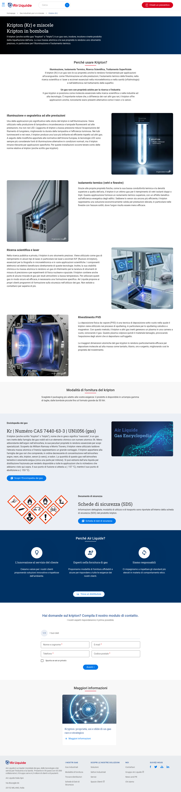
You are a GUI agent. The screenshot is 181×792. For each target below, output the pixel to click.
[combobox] (54, 5)
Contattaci (130, 777)
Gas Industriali (71, 777)
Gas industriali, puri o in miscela (32, 23)
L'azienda (102, 15)
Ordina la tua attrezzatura (42, 15)
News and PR (131, 787)
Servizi (93, 787)
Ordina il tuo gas (17, 15)
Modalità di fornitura (74, 782)
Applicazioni (66, 15)
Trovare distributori (73, 787)
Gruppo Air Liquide (134, 782)
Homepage (11, 23)
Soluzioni (95, 777)
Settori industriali (85, 15)
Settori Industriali (98, 782)
